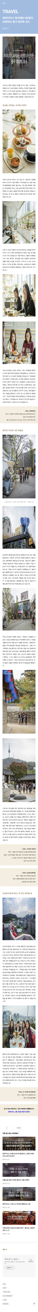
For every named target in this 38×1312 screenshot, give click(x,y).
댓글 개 (5, 1249)
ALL (4, 1284)
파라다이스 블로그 (12, 1259)
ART (5, 1288)
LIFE (5, 1300)
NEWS (6, 1304)
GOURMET (8, 1296)
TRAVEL (10, 11)
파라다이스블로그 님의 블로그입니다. (15, 1263)
